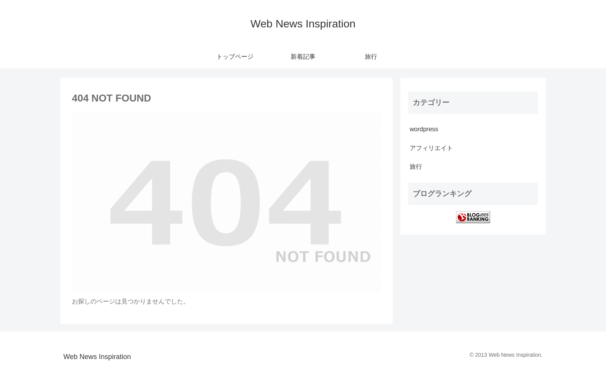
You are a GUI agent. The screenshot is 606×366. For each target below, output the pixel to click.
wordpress (424, 129)
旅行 (416, 166)
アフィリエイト (431, 148)
